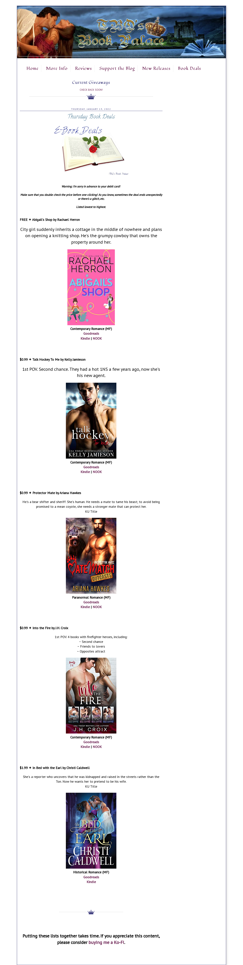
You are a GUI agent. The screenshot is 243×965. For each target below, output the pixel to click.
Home (32, 68)
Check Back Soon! (91, 89)
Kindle (85, 338)
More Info (57, 68)
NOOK (97, 338)
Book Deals (189, 68)
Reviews (83, 68)
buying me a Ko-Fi (106, 942)
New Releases (156, 68)
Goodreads (91, 333)
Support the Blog (117, 68)
